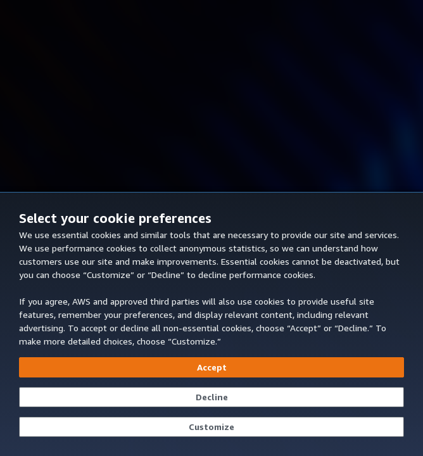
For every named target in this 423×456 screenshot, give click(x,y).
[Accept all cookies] (211, 367)
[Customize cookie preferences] (211, 427)
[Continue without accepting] (211, 397)
